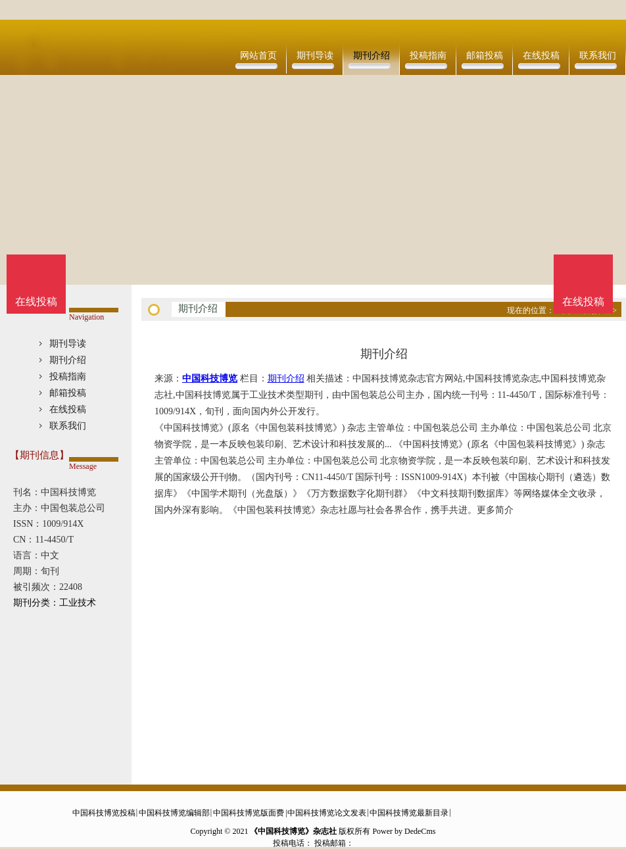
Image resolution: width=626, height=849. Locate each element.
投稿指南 (428, 56)
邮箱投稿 (484, 56)
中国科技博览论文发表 (326, 812)
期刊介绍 (371, 56)
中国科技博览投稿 (103, 812)
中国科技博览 (209, 378)
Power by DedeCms (403, 831)
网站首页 (258, 56)
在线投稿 (541, 56)
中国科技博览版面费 (248, 812)
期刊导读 (315, 56)
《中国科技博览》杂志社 (293, 831)
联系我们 (597, 56)
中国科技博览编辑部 (174, 812)
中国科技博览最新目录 (409, 812)
